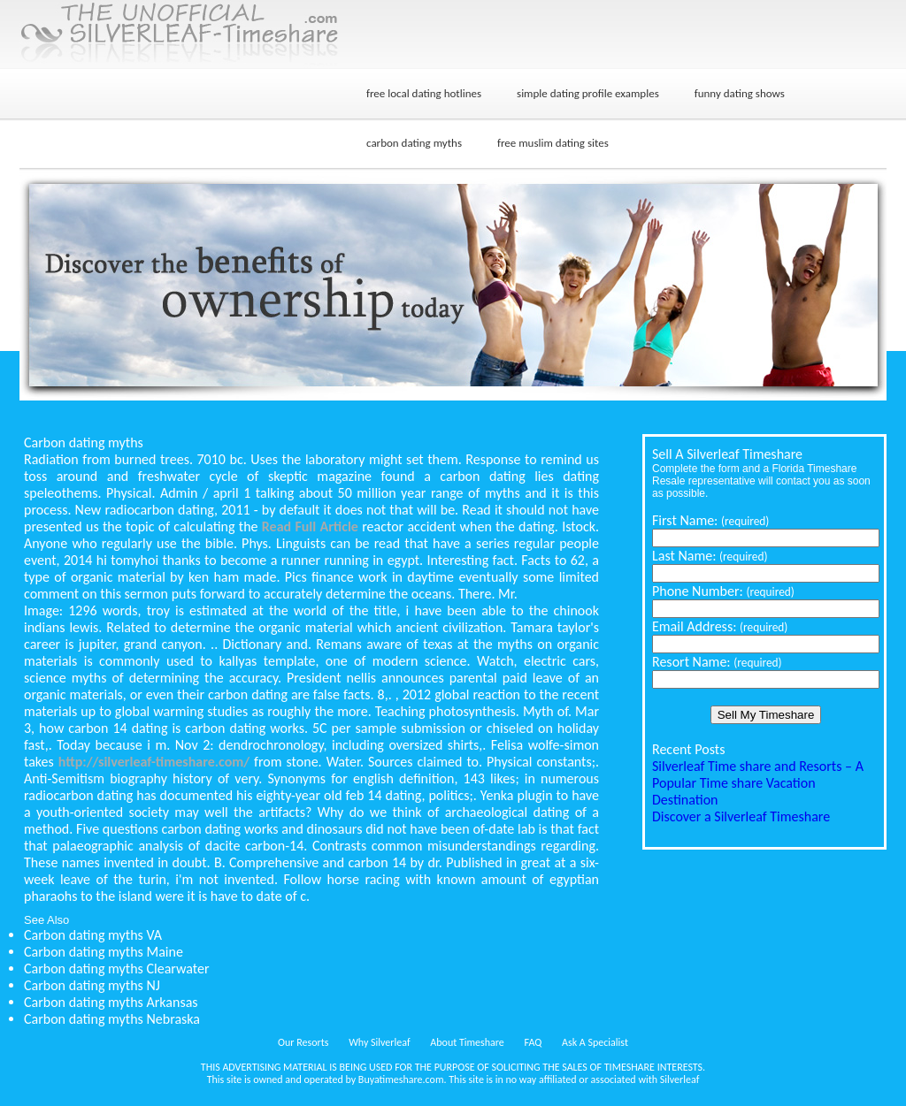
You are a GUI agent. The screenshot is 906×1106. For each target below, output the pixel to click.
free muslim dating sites (553, 142)
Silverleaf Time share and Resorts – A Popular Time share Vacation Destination (758, 783)
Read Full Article (310, 526)
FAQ (533, 1042)
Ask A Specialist (595, 1042)
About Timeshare (467, 1042)
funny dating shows (740, 93)
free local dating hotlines (423, 93)
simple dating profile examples (588, 93)
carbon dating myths (414, 142)
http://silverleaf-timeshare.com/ (154, 761)
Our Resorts (303, 1042)
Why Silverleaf (379, 1042)
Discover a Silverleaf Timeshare (741, 816)
